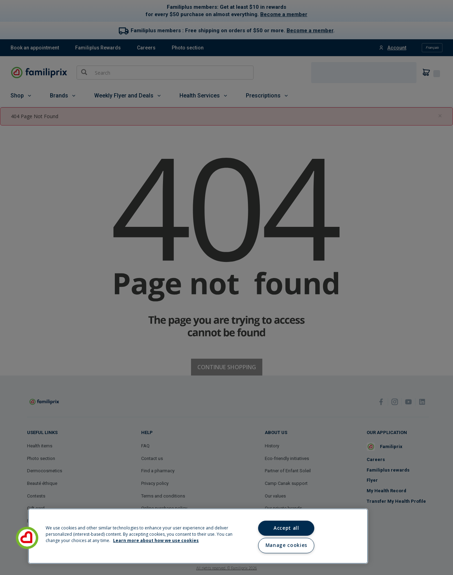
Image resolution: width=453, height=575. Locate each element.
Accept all (286, 528)
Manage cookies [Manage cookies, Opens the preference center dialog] (286, 545)
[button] (27, 538)
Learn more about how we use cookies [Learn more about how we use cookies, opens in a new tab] (156, 540)
